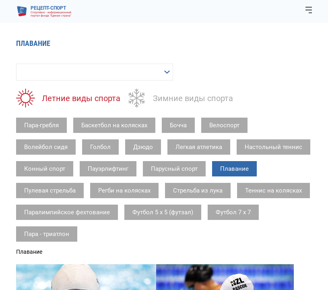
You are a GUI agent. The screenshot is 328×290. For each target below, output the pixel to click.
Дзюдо (143, 147)
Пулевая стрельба (50, 190)
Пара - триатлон (46, 234)
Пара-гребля (41, 125)
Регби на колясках (124, 190)
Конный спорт (44, 168)
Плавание (234, 168)
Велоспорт (224, 125)
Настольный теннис (273, 147)
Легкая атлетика (198, 147)
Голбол (100, 147)
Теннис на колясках (273, 190)
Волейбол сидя (46, 147)
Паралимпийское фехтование (67, 212)
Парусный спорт (174, 168)
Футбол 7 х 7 (233, 212)
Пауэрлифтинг (108, 168)
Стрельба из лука (198, 190)
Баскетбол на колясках (114, 125)
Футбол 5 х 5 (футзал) (162, 212)
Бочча (178, 125)
